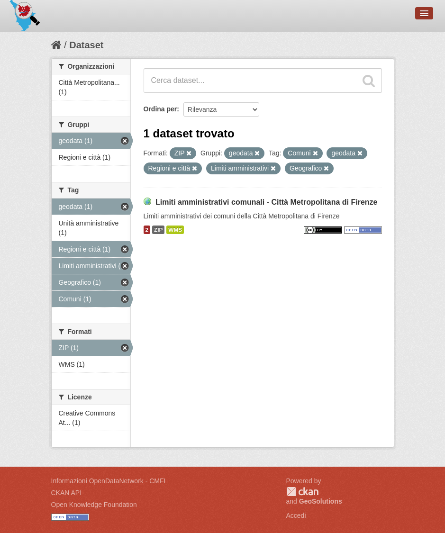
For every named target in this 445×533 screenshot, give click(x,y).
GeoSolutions (320, 501)
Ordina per (160, 109)
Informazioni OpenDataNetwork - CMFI (108, 481)
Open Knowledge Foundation (94, 504)
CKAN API (66, 493)
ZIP (158, 229)
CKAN (302, 492)
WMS (175, 229)
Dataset (86, 45)
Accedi (296, 515)
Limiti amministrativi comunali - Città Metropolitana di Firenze (266, 202)
